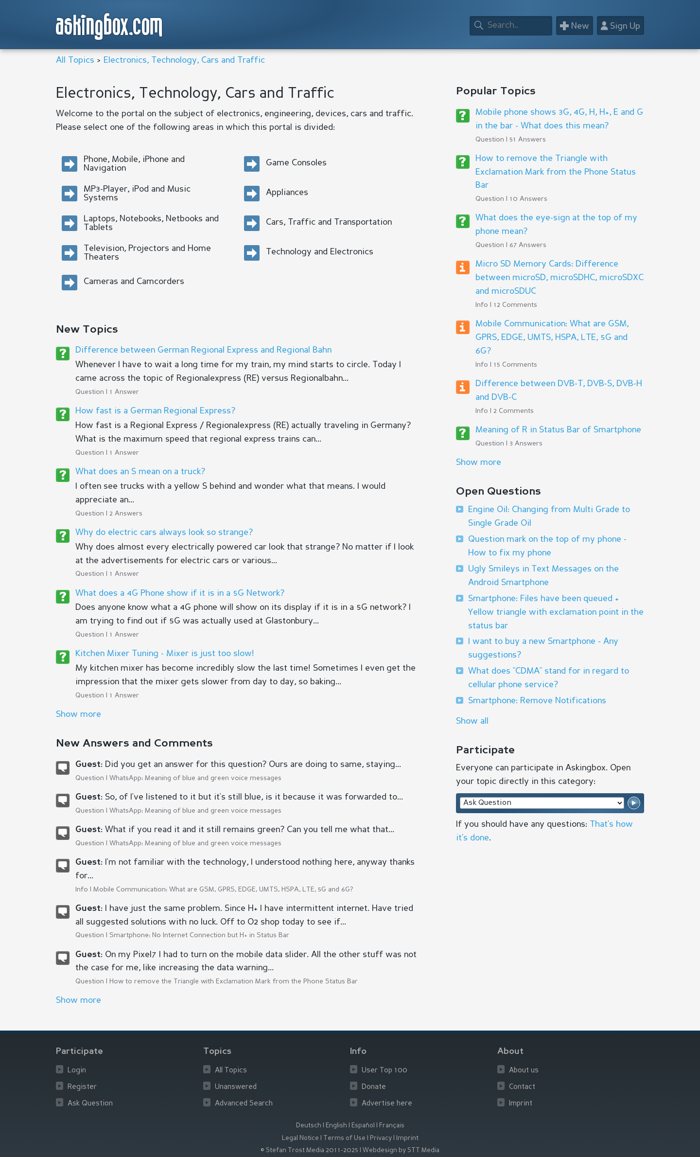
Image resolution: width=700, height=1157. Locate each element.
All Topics (75, 60)
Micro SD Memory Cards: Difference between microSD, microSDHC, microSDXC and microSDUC (559, 278)
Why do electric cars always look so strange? (164, 532)
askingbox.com (109, 26)
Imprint (520, 1103)
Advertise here (387, 1103)
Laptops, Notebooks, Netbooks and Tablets (151, 223)
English (336, 1125)
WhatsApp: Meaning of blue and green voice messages (195, 778)
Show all (472, 721)
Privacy (381, 1138)
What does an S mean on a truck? (140, 471)
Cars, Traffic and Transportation (329, 222)
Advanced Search (244, 1103)
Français (391, 1125)
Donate (374, 1087)
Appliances (287, 192)
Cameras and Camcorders (134, 281)
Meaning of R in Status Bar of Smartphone (558, 430)
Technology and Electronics (319, 252)
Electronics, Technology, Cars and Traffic (184, 60)
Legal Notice (300, 1138)
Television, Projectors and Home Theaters (147, 253)
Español (363, 1125)
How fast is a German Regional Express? (155, 411)
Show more (478, 462)
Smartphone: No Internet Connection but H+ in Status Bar (199, 935)
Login (77, 1070)
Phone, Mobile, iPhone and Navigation (134, 164)
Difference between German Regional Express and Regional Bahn (203, 350)
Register (82, 1087)
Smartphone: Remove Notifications (537, 700)
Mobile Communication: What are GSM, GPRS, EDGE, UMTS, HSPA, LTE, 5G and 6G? (223, 889)
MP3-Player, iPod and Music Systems (137, 193)
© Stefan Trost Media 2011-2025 (309, 1150)
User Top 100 (384, 1070)
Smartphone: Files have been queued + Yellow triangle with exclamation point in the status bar (556, 612)
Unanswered (236, 1087)
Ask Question (90, 1103)
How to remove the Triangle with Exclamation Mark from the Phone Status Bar (233, 981)
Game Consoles (296, 163)
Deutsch (308, 1125)
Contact (522, 1087)
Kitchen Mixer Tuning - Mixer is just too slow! (164, 653)
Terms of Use (344, 1138)
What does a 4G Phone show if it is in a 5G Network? (179, 593)
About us (524, 1070)
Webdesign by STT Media (401, 1150)
